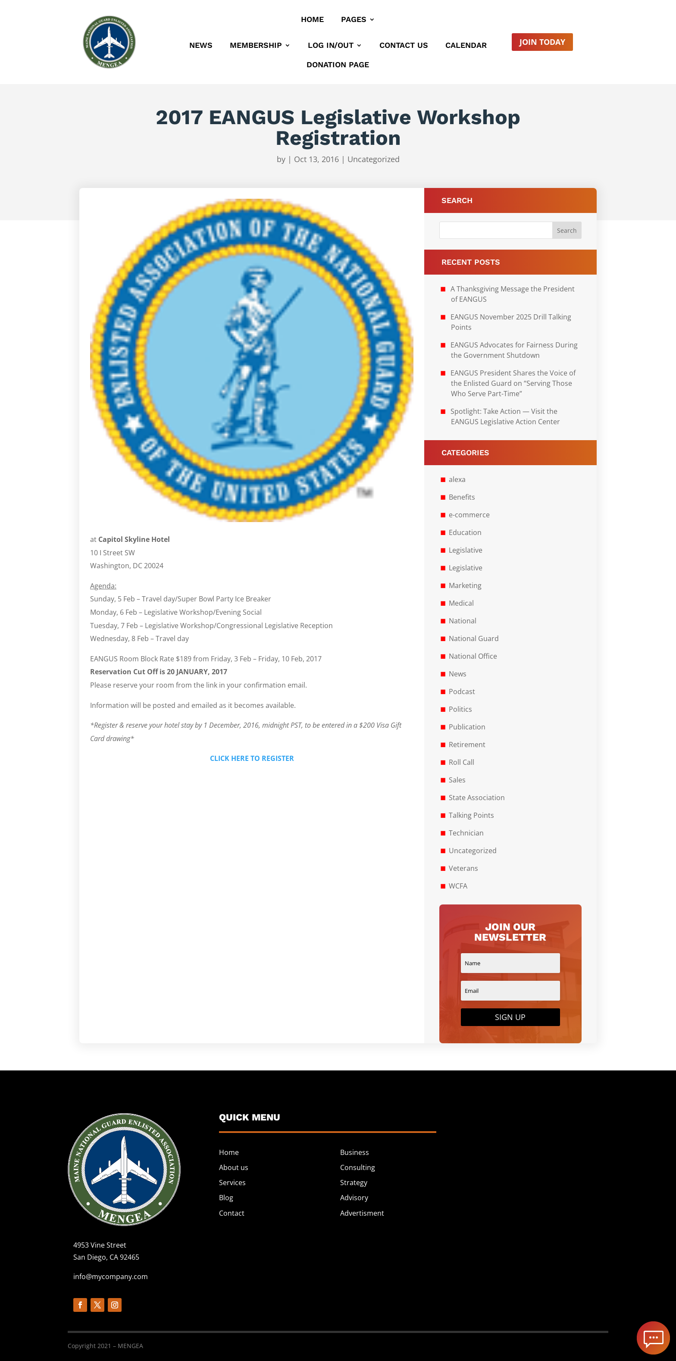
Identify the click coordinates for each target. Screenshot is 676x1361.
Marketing (465, 585)
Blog (226, 1197)
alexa (457, 479)
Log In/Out (331, 46)
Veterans (463, 868)
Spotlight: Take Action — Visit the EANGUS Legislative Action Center (505, 416)
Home (312, 20)
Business (354, 1152)
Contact (231, 1213)
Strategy (353, 1182)
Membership (256, 46)
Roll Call (461, 762)
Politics (460, 709)
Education (465, 532)
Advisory (354, 1197)
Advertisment (362, 1213)
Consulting (357, 1167)
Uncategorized (373, 159)
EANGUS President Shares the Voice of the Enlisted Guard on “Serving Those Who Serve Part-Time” (513, 383)
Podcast (462, 691)
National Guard (474, 638)
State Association (477, 797)
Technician (466, 833)
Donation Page (338, 65)
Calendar (466, 46)
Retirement (467, 744)
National (462, 621)
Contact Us (403, 46)
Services (232, 1182)
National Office (473, 656)
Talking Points (471, 815)
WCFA (458, 886)
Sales (457, 780)
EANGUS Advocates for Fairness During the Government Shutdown (514, 350)
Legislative (465, 550)
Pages (353, 20)
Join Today (542, 42)
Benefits (462, 497)
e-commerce (469, 514)
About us (233, 1167)
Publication (467, 727)
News (201, 46)
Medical (461, 603)
